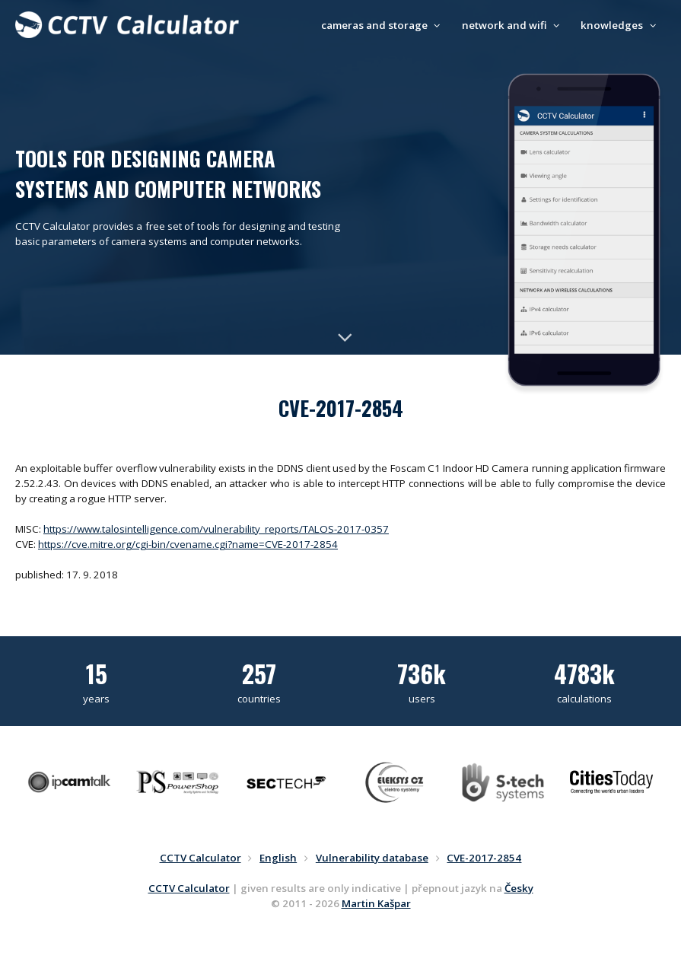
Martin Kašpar (376, 903)
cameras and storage (382, 25)
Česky (518, 888)
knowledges (620, 25)
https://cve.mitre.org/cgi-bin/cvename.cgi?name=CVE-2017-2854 (188, 544)
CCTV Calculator (189, 888)
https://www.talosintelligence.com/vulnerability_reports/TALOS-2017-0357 (216, 529)
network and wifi (513, 25)
